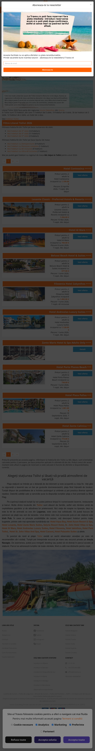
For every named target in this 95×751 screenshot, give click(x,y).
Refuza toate (18, 739)
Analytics (42, 724)
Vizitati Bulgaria (71, 630)
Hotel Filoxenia (57, 528)
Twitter (38, 635)
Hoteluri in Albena (41, 663)
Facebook (39, 630)
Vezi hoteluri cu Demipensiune (21, 143)
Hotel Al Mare (77, 230)
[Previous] (4, 161)
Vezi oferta (82, 175)
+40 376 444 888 (72, 667)
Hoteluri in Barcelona (42, 685)
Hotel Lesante (9, 525)
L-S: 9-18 (69, 663)
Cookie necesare (22, 724)
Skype (37, 644)
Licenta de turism (10, 694)
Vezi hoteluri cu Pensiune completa (23, 146)
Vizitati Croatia (71, 652)
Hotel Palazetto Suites (66, 531)
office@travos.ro (73, 672)
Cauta (47, 40)
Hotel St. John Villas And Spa (24, 531)
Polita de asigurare (26, 694)
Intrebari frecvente (9, 648)
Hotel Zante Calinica (74, 425)
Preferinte (76, 724)
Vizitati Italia (70, 644)
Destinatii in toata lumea (43, 689)
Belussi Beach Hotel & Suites (68, 255)
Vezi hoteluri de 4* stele (18, 133)
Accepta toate (76, 739)
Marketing (59, 724)
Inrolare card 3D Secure (81, 694)
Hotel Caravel (47, 531)
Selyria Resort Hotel (53, 525)
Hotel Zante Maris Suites (29, 525)
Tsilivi (39, 505)
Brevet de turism (41, 694)
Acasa (4, 630)
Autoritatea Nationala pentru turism (47, 696)
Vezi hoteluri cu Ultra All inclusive (22, 151)
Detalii (83, 349)
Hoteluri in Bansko (41, 667)
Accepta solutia (47, 739)
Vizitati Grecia (70, 635)
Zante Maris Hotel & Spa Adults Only (64, 342)
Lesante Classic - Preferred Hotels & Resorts (58, 199)
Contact (5, 639)
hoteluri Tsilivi (12, 119)
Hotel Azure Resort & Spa (79, 522)
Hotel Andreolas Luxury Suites (67, 311)
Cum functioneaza (9, 652)
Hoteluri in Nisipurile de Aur (44, 672)
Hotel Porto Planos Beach (71, 367)
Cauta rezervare (8, 657)
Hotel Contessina (74, 168)
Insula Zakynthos (47, 110)
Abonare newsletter (73, 676)
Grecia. (62, 110)
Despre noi (6, 635)
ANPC (68, 694)
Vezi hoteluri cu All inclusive (20, 148)
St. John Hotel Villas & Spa (78, 525)
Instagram (39, 639)
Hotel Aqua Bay (58, 522)
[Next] (17, 161)
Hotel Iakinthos (73, 528)
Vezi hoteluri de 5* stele (18, 136)
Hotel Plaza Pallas (76, 395)
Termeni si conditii (9, 644)
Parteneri (47, 731)
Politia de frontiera (57, 694)
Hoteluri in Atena (40, 676)
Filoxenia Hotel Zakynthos (70, 283)
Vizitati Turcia (70, 639)
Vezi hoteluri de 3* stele (18, 131)
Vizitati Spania (70, 648)
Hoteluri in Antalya (41, 681)
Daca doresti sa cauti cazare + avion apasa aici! (47, 46)
